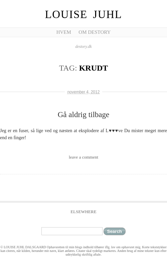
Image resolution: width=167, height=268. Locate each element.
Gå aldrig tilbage (84, 114)
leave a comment (83, 157)
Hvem (63, 32)
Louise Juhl (83, 14)
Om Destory (94, 32)
